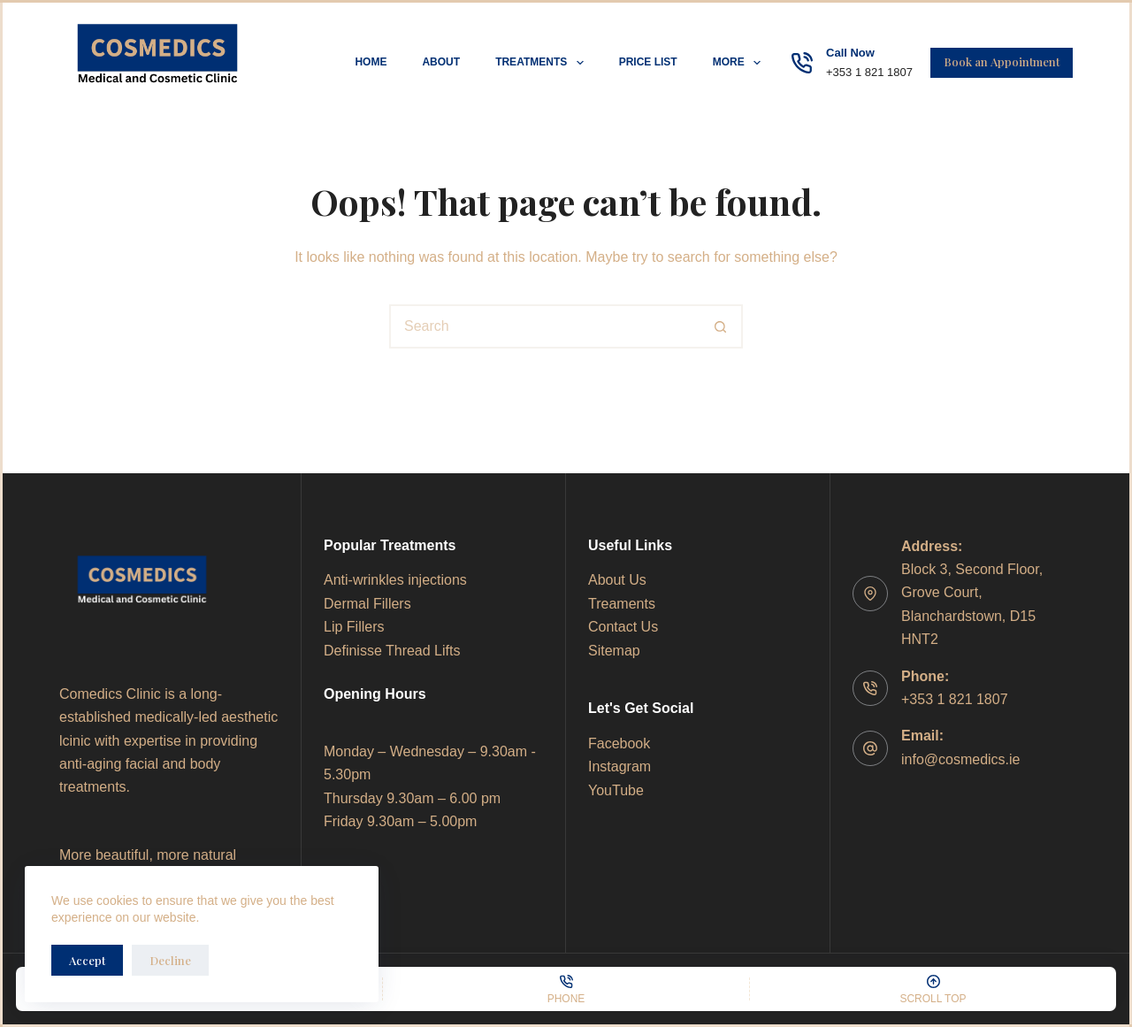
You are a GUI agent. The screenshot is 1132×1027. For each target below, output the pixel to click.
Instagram (619, 766)
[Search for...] (544, 326)
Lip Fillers (354, 626)
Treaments (621, 603)
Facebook (619, 743)
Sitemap (614, 650)
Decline (170, 960)
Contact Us (623, 626)
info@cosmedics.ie (961, 759)
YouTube (616, 790)
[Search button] (721, 326)
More (740, 62)
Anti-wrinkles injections (395, 579)
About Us (617, 579)
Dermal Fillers (367, 603)
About (441, 62)
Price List (648, 62)
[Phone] (566, 989)
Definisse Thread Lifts (392, 650)
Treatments (543, 62)
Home (370, 62)
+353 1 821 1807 (869, 72)
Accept (87, 960)
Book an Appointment (1001, 61)
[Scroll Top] (933, 989)
